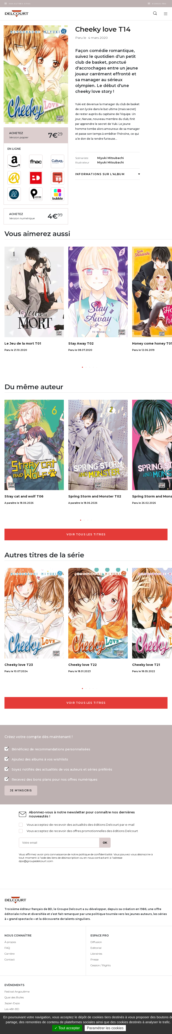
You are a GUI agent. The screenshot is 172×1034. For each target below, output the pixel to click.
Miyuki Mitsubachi (110, 158)
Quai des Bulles (14, 997)
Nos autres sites (20, 3)
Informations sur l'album (107, 174)
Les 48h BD (11, 1009)
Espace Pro (159, 3)
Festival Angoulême (17, 991)
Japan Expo (12, 1003)
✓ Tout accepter (67, 1028)
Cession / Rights (100, 965)
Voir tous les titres (86, 534)
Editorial (95, 947)
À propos (10, 942)
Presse (94, 959)
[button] (82, 367)
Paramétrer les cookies (105, 1028)
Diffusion (96, 942)
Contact (9, 959)
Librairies (96, 953)
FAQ (7, 947)
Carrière (9, 953)
